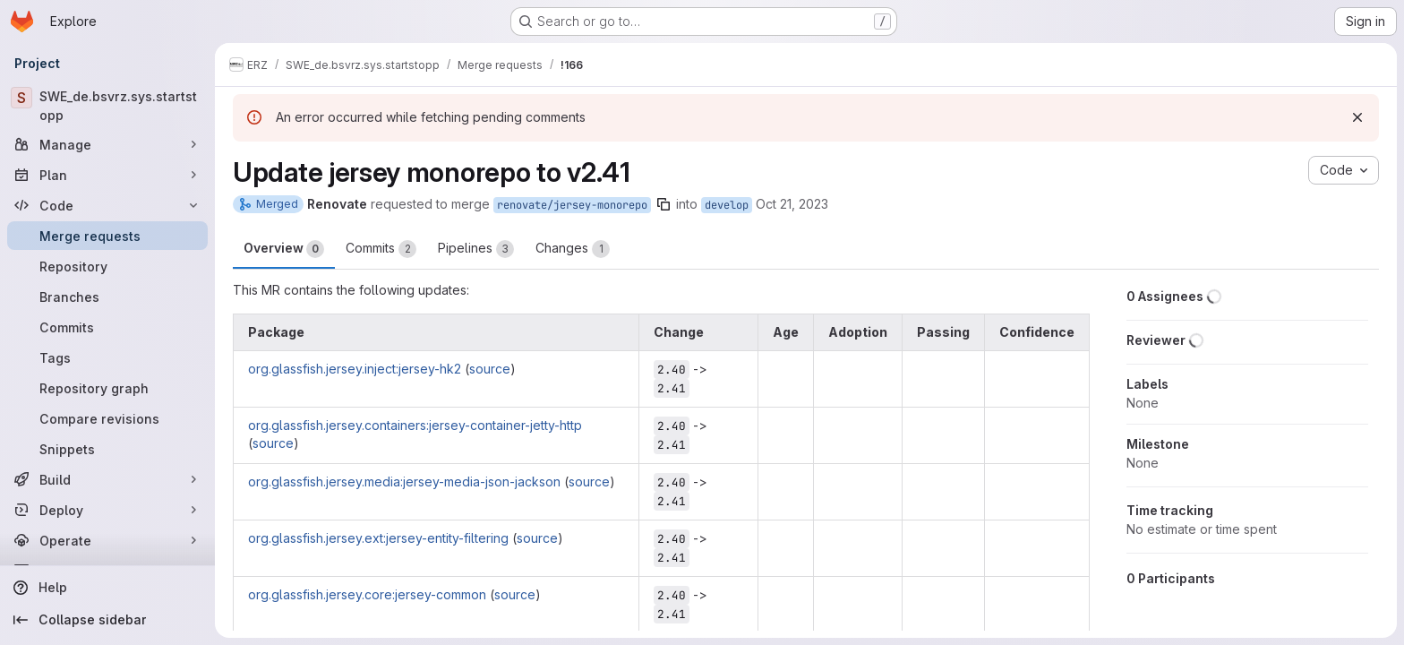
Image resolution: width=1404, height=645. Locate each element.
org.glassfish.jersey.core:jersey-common (367, 594)
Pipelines (476, 249)
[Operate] (107, 540)
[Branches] (107, 296)
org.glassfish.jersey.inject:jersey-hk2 (354, 368)
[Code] (107, 205)
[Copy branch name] (663, 204)
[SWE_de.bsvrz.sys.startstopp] (107, 105)
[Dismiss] (1357, 117)
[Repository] (107, 266)
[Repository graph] (107, 388)
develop (727, 205)
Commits (381, 249)
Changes (572, 249)
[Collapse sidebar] (107, 620)
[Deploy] (107, 509)
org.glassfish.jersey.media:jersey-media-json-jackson (404, 481)
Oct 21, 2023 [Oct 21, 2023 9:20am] (792, 203)
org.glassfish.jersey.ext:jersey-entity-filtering (378, 538)
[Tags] (107, 357)
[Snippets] (107, 448)
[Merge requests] (107, 235)
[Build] (107, 479)
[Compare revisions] (107, 418)
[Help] (107, 587)
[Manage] (107, 144)
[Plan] (107, 174)
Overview (284, 249)
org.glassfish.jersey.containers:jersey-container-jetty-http (415, 425)
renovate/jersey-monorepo (572, 205)
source (489, 368)
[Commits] (107, 327)
